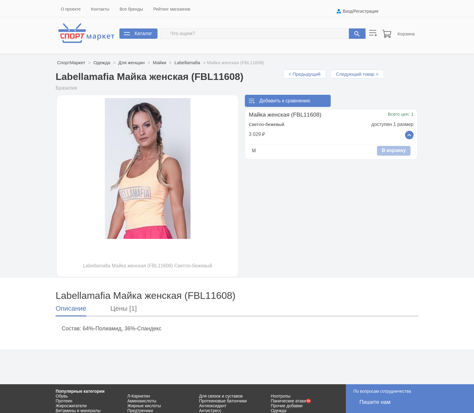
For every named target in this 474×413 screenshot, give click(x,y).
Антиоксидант (212, 405)
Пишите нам (375, 402)
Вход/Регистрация (360, 11)
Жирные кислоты (144, 405)
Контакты (100, 9)
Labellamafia (187, 62)
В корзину (394, 150)
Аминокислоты (141, 400)
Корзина (406, 33)
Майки (159, 62)
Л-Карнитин (138, 396)
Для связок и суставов (221, 396)
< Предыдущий (304, 74)
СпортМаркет (71, 62)
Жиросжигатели (71, 405)
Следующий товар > (357, 74)
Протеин (64, 400)
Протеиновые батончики (223, 400)
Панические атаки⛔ (291, 400)
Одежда (101, 62)
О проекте (71, 9)
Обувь (62, 396)
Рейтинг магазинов (171, 9)
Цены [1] (123, 308)
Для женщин (131, 62)
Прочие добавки (287, 405)
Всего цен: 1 (401, 114)
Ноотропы (281, 396)
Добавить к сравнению (284, 100)
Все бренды (131, 9)
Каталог (143, 33)
